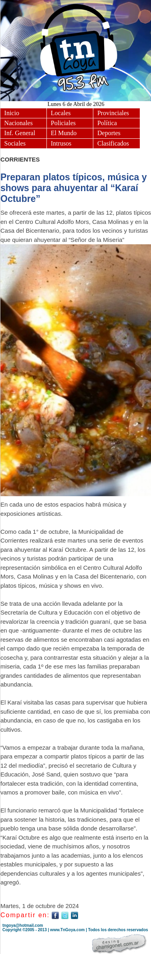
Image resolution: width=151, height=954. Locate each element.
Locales (61, 113)
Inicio (11, 113)
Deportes (109, 133)
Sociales (15, 143)
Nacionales (18, 123)
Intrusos (61, 143)
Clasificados (113, 143)
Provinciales (113, 113)
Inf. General (19, 133)
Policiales (63, 123)
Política (107, 123)
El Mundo (64, 133)
